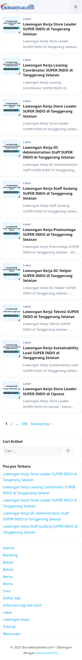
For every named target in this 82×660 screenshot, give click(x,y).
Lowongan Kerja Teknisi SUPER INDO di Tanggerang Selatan (51, 314)
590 (24, 423)
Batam (8, 562)
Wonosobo (12, 633)
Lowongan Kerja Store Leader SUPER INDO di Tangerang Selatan (50, 29)
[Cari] (68, 450)
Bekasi (8, 569)
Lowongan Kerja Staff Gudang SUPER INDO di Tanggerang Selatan (50, 193)
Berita (8, 576)
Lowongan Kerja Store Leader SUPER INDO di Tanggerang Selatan (50, 111)
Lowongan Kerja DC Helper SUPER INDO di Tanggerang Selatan (47, 275)
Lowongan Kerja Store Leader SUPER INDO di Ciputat (50, 391)
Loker (7, 612)
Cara (6, 590)
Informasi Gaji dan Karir (22, 605)
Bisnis (7, 583)
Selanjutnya (42, 423)
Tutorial (9, 626)
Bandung (10, 555)
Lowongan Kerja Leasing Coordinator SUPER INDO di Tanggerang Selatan (48, 70)
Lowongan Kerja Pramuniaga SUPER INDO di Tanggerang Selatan (49, 234)
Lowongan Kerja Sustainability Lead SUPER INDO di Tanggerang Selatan (51, 352)
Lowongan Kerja (16, 619)
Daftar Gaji (12, 598)
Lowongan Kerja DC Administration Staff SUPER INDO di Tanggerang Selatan (49, 152)
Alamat (8, 547)
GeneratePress (47, 653)
